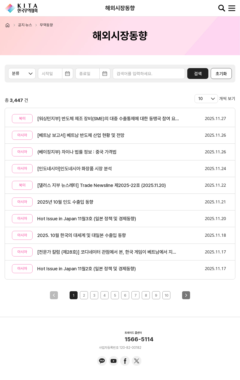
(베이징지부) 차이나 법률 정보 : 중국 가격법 (76, 152)
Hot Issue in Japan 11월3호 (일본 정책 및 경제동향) (86, 218)
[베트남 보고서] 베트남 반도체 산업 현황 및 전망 (80, 135)
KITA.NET (21, 8)
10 (166, 295)
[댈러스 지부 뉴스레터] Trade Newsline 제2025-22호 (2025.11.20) (101, 185)
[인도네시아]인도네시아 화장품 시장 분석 (74, 168)
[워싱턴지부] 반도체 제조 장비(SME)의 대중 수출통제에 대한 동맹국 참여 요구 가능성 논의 (108, 118)
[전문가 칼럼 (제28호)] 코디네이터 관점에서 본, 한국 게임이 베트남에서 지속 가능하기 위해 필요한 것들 (108, 252)
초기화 (221, 73)
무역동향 (46, 25)
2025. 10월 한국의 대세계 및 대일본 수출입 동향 (81, 235)
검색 (198, 73)
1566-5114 (139, 339)
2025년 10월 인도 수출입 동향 (65, 202)
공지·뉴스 (25, 25)
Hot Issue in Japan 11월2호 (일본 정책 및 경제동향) (86, 268)
